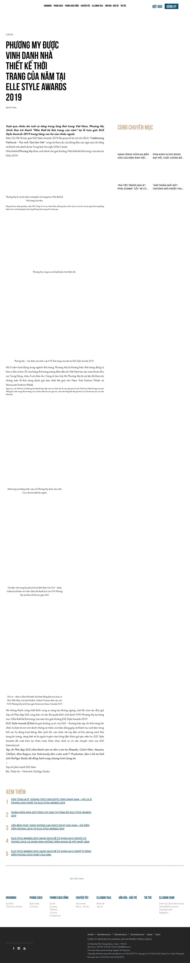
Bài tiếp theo (77, 879)
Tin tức (123, 5)
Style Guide (34, 903)
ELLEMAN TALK (97, 5)
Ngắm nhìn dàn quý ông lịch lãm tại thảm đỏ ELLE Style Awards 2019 (51, 814)
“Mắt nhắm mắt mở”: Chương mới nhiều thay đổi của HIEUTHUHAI (168, 188)
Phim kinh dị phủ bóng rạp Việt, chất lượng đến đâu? (168, 158)
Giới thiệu (90, 934)
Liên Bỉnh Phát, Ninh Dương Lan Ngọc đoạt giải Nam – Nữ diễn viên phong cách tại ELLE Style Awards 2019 (50, 827)
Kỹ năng (53, 906)
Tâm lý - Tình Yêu (82, 906)
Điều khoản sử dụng (104, 934)
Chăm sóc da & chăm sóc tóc (171, 903)
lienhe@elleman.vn (124, 947)
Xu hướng (34, 906)
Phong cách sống (72, 5)
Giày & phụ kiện (165, 910)
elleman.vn (119, 954)
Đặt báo (157, 6)
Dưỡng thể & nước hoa (168, 906)
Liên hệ (158, 934)
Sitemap (149, 934)
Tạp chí (100, 906)
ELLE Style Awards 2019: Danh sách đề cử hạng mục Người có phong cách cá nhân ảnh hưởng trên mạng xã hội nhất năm (50, 840)
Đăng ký (171, 6)
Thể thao (53, 910)
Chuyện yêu (85, 5)
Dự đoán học (55, 916)
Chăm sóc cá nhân (14, 906)
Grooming (48, 5)
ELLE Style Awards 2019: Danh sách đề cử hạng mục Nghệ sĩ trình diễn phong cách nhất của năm (51, 853)
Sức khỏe (9, 903)
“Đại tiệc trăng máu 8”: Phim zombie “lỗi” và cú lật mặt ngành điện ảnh (133, 188)
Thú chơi (53, 913)
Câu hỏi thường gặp (137, 934)
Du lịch (52, 903)
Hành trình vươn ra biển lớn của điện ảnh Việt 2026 (133, 158)
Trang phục (164, 913)
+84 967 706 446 (103, 947)
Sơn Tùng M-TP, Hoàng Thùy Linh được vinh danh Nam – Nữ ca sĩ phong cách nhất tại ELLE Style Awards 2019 (51, 801)
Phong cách (58, 5)
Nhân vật (100, 903)
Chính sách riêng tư (120, 934)
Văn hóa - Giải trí (112, 5)
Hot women (81, 903)
